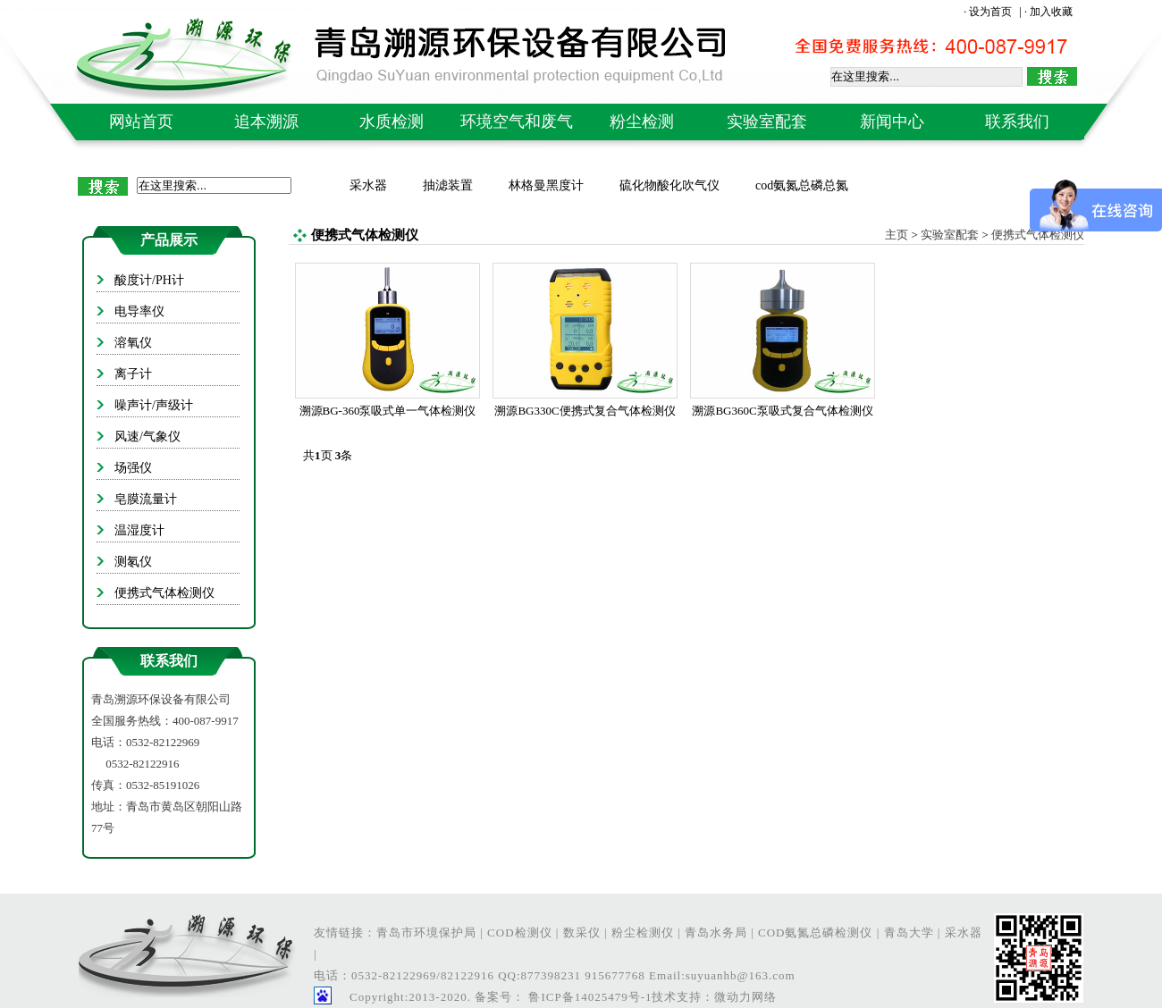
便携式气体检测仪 (1037, 234)
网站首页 (141, 121)
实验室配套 (767, 121)
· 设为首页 (989, 11)
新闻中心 (892, 121)
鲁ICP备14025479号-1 (588, 997)
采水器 (368, 185)
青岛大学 (909, 932)
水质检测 (391, 121)
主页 (896, 234)
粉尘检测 (642, 121)
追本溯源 (266, 121)
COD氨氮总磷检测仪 (815, 932)
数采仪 (582, 932)
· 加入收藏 (1048, 11)
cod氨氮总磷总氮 (801, 185)
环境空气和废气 (516, 121)
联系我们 (1017, 121)
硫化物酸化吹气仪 (669, 185)
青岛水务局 (716, 932)
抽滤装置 (448, 185)
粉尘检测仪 (642, 932)
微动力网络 (745, 997)
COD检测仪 (519, 932)
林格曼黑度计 (546, 185)
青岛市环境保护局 (426, 932)
